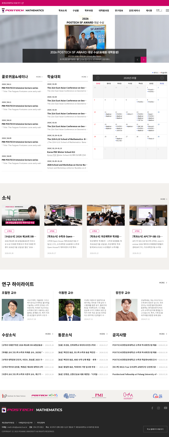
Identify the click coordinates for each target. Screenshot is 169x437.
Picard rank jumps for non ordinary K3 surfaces (151, 89)
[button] (138, 60)
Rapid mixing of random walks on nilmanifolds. (151, 114)
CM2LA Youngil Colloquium (130, 114)
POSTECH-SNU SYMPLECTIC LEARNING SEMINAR (151, 91)
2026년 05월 (130, 77)
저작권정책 (41, 422)
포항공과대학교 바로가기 (13, 3)
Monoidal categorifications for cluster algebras (151, 126)
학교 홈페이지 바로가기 (155, 429)
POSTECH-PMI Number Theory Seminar (141, 114)
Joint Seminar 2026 (119, 130)
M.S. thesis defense (119, 140)
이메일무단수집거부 (26, 422)
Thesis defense (151, 138)
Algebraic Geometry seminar (109, 114)
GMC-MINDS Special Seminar (141, 126)
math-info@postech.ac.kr (17, 427)
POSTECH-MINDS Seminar (141, 102)
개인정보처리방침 (8, 422)
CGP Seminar (141, 120)
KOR (159, 10)
